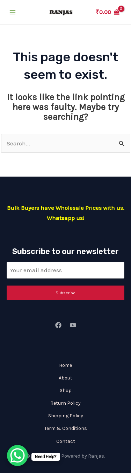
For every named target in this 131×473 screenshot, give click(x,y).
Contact (65, 441)
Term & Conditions (65, 428)
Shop (66, 390)
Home (65, 365)
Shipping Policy (65, 416)
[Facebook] (58, 325)
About (65, 378)
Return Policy (65, 403)
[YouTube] (73, 325)
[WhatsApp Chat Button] (17, 455)
